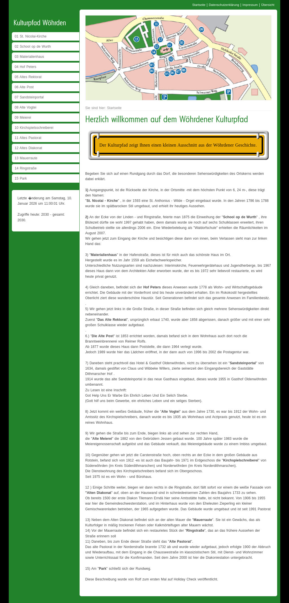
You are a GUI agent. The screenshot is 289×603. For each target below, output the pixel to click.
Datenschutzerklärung (224, 4)
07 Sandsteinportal (29, 97)
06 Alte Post (24, 87)
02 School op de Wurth (33, 46)
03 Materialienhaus (29, 57)
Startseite (198, 4)
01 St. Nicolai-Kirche (31, 36)
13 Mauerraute (26, 158)
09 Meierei (23, 118)
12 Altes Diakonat (28, 148)
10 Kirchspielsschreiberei (34, 128)
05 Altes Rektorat (28, 77)
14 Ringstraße (26, 168)
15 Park (21, 178)
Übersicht (267, 4)
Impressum (250, 4)
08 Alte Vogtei (25, 107)
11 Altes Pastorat (28, 138)
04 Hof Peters (25, 67)
